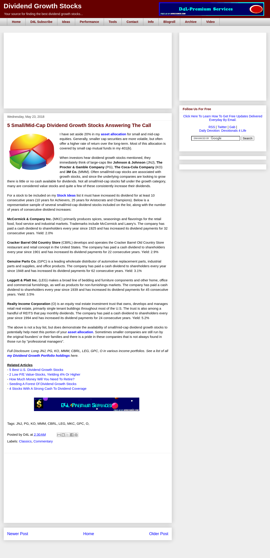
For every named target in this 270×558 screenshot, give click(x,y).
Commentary (43, 441)
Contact (132, 22)
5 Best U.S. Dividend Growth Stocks (36, 370)
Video (210, 22)
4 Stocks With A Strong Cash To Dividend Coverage (47, 388)
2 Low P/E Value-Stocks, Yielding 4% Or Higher (44, 374)
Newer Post (17, 534)
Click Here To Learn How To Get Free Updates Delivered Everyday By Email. (222, 118)
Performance (89, 22)
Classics (25, 441)
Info (151, 22)
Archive (190, 22)
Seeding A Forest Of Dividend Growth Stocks (42, 384)
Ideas (66, 22)
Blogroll (169, 22)
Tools (113, 22)
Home (16, 22)
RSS (212, 127)
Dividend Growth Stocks (43, 6)
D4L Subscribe (41, 22)
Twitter (222, 127)
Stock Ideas (66, 195)
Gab (232, 127)
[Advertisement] (89, 37)
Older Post (158, 534)
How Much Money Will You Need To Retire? (41, 379)
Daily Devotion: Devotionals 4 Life (222, 130)
